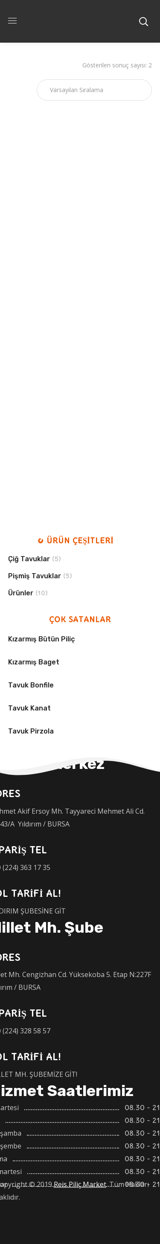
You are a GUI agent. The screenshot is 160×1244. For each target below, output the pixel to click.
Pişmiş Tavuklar (34, 576)
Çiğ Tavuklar (29, 559)
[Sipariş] (94, 90)
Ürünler (20, 593)
